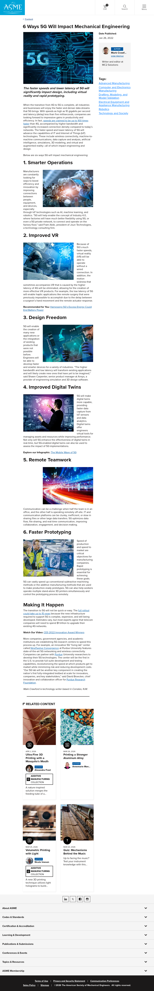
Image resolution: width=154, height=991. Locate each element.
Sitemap (45, 985)
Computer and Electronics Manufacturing (115, 89)
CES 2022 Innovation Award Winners (64, 632)
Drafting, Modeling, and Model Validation (113, 96)
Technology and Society (113, 113)
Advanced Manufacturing (114, 83)
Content (29, 19)
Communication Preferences (104, 981)
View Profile (117, 56)
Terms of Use (41, 981)
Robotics (104, 109)
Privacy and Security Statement (69, 981)
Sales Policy (29, 985)
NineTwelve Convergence (45, 648)
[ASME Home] (12, 7)
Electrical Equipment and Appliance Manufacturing (114, 103)
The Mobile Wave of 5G (63, 452)
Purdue (59, 654)
